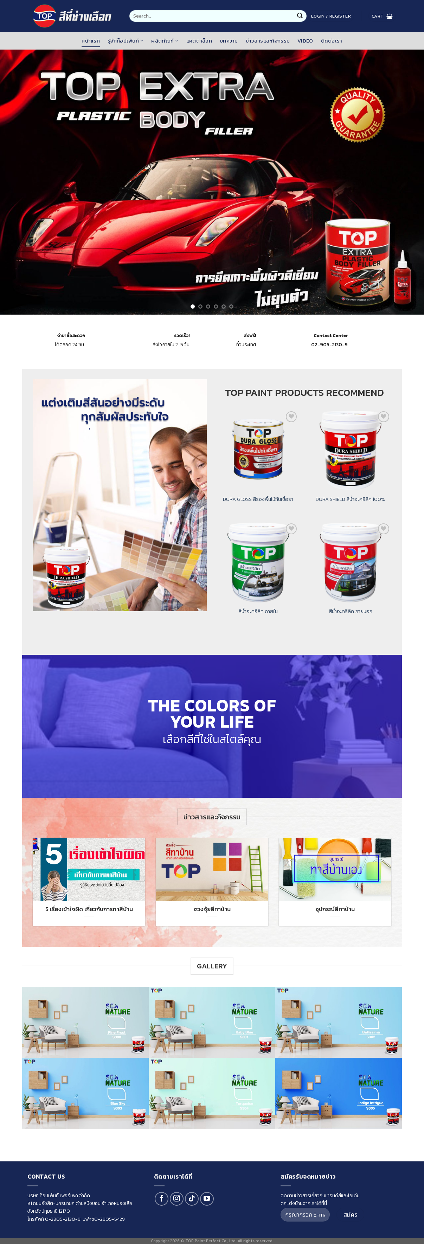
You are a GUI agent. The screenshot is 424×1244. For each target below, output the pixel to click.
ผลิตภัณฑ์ (164, 41)
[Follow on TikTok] (192, 1199)
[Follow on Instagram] (177, 1199)
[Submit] (300, 16)
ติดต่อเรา (331, 41)
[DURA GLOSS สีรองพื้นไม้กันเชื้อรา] (258, 450)
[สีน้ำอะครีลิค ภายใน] (258, 563)
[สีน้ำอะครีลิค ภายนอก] (351, 563)
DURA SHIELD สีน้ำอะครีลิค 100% (350, 499)
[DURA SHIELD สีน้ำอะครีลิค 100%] (351, 450)
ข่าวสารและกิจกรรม (268, 41)
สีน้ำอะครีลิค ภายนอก (350, 611)
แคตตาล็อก (199, 41)
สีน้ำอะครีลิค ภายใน (258, 611)
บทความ (229, 41)
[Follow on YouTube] (207, 1199)
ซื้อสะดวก (71, 335)
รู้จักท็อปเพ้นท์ (125, 41)
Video (305, 41)
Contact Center (331, 335)
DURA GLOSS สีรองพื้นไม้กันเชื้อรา (258, 499)
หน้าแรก (91, 41)
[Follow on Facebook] (161, 1199)
